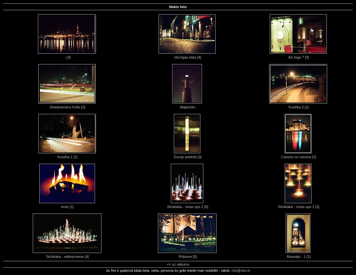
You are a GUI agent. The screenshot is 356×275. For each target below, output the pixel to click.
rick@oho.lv (240, 270)
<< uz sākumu (178, 264)
